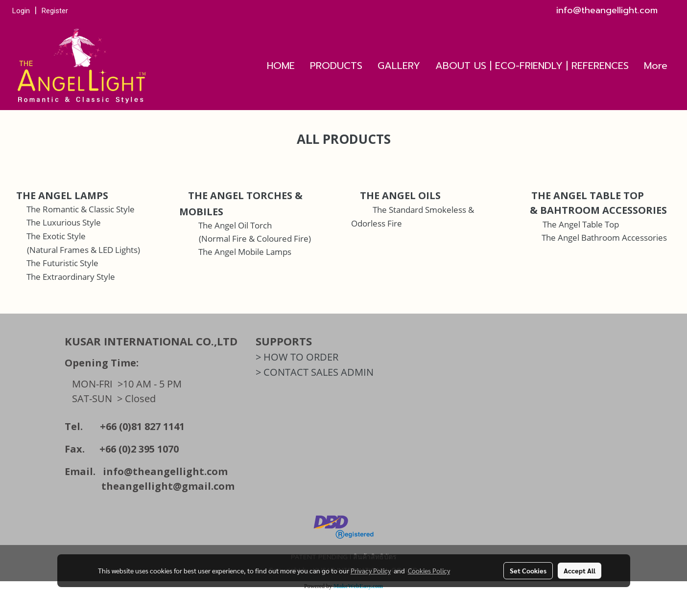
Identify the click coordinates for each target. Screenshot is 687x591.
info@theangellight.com (165, 471)
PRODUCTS (336, 65)
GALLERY (399, 65)
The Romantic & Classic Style (80, 209)
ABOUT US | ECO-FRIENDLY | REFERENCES (532, 65)
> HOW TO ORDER (297, 357)
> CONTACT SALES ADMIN (315, 372)
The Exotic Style (56, 236)
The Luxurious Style (63, 222)
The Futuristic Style (62, 263)
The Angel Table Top (581, 224)
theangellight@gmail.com (168, 486)
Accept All (579, 570)
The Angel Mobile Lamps (244, 251)
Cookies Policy (429, 570)
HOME (281, 65)
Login (21, 10)
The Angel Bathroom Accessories (604, 237)
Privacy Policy (371, 570)
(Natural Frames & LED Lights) (83, 249)
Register (55, 10)
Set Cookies (528, 570)
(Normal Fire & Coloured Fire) (255, 238)
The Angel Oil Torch (235, 225)
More (655, 65)
